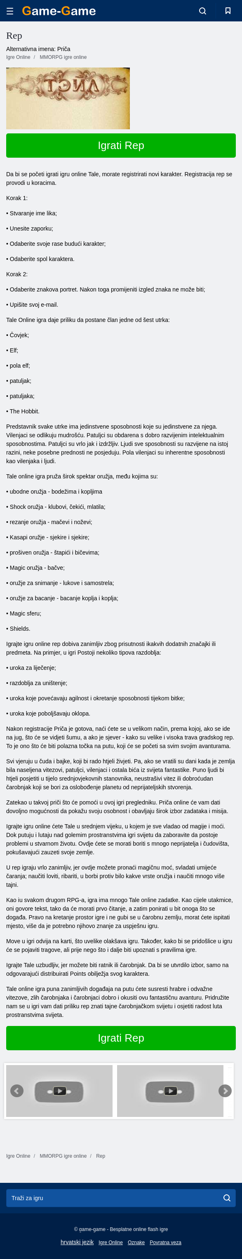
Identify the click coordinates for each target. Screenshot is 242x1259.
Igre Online (111, 1242)
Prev (16, 1091)
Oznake (136, 1242)
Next (225, 1091)
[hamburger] (10, 11)
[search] (227, 1198)
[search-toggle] (202, 11)
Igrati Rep (121, 145)
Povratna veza (165, 1242)
